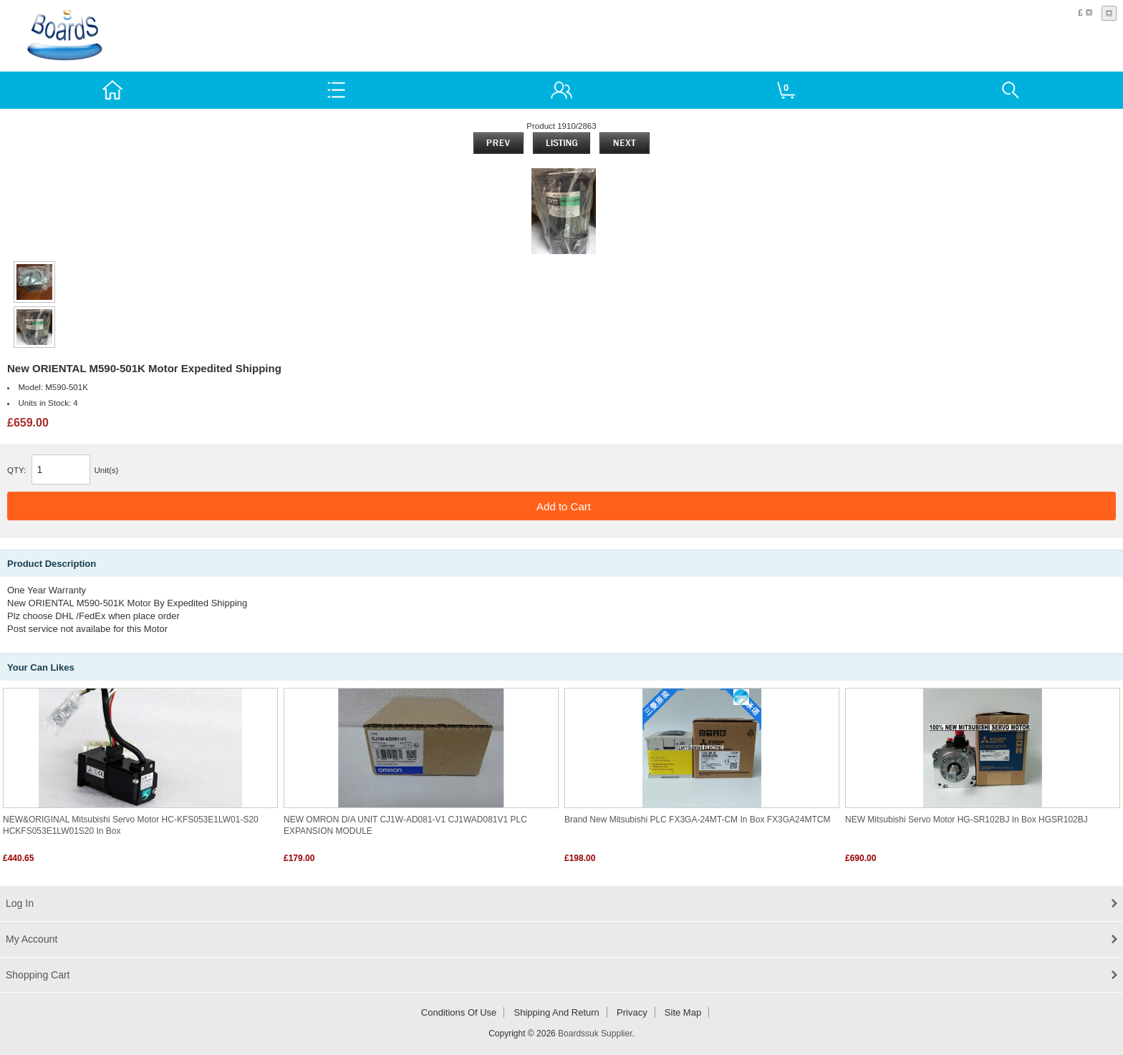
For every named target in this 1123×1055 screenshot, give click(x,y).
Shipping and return (556, 1012)
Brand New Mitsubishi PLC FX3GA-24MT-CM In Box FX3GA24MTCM (697, 820)
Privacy (632, 1012)
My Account (31, 939)
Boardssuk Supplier (595, 1034)
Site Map (683, 1012)
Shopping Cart (38, 975)
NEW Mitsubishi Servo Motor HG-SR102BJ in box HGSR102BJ (966, 820)
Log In (20, 903)
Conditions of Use (459, 1012)
